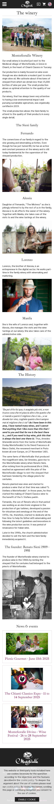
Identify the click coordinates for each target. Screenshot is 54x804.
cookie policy (27, 780)
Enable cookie (27, 799)
